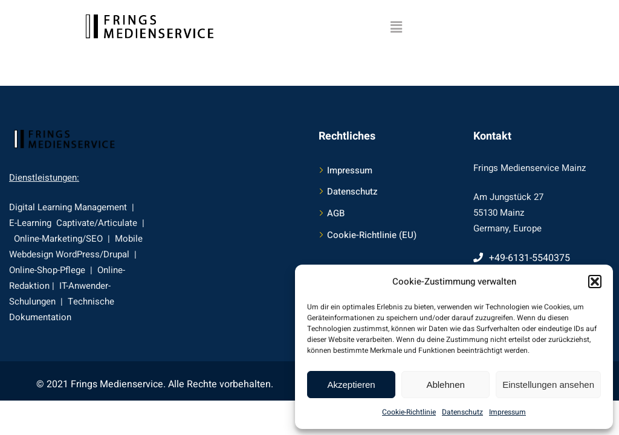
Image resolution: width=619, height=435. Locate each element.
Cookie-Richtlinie (409, 412)
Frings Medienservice (117, 384)
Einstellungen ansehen (548, 384)
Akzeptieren (351, 384)
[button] (595, 282)
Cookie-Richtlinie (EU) (371, 235)
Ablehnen (445, 384)
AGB (336, 213)
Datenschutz (462, 412)
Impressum (507, 412)
